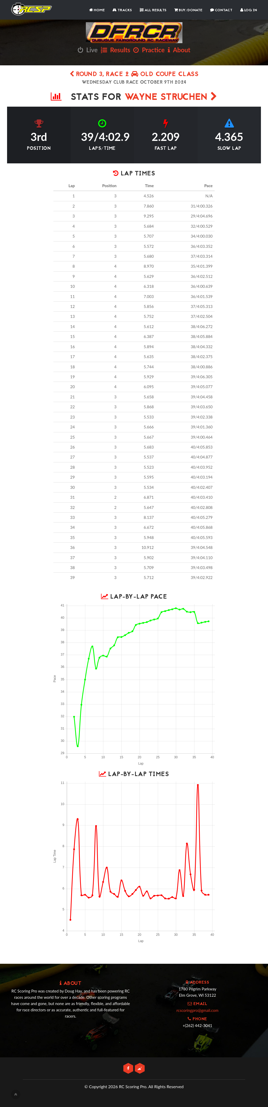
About (179, 50)
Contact (221, 10)
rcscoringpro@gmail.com (197, 1010)
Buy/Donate (188, 10)
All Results (153, 10)
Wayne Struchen (170, 97)
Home (97, 10)
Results (115, 50)
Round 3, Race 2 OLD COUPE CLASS (134, 74)
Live (88, 50)
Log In (248, 10)
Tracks (122, 10)
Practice (149, 50)
